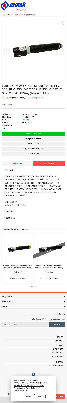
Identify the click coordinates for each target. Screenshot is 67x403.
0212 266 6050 (57, 356)
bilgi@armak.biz (56, 365)
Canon (26, 120)
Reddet (28, 396)
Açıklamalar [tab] (17, 163)
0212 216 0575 (57, 349)
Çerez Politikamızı (33, 388)
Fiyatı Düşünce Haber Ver (33, 149)
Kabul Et (40, 396)
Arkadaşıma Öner (33, 154)
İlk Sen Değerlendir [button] (34, 97)
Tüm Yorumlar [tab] (49, 163)
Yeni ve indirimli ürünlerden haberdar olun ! (48, 319)
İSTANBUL (59, 341)
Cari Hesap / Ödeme (56, 396)
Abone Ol (57, 324)
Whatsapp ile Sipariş (33, 134)
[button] (32, 286)
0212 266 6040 (57, 353)
